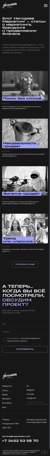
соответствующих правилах (19, 454)
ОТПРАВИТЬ (24, 349)
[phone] (25, 331)
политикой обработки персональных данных (23, 339)
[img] (9, 5)
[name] (25, 324)
